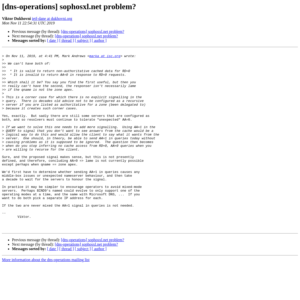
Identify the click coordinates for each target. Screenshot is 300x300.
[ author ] (99, 40)
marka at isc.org (104, 57)
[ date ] (52, 40)
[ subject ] (83, 40)
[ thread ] (66, 40)
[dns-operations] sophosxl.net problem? (92, 31)
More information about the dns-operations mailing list (46, 296)
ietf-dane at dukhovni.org (52, 18)
